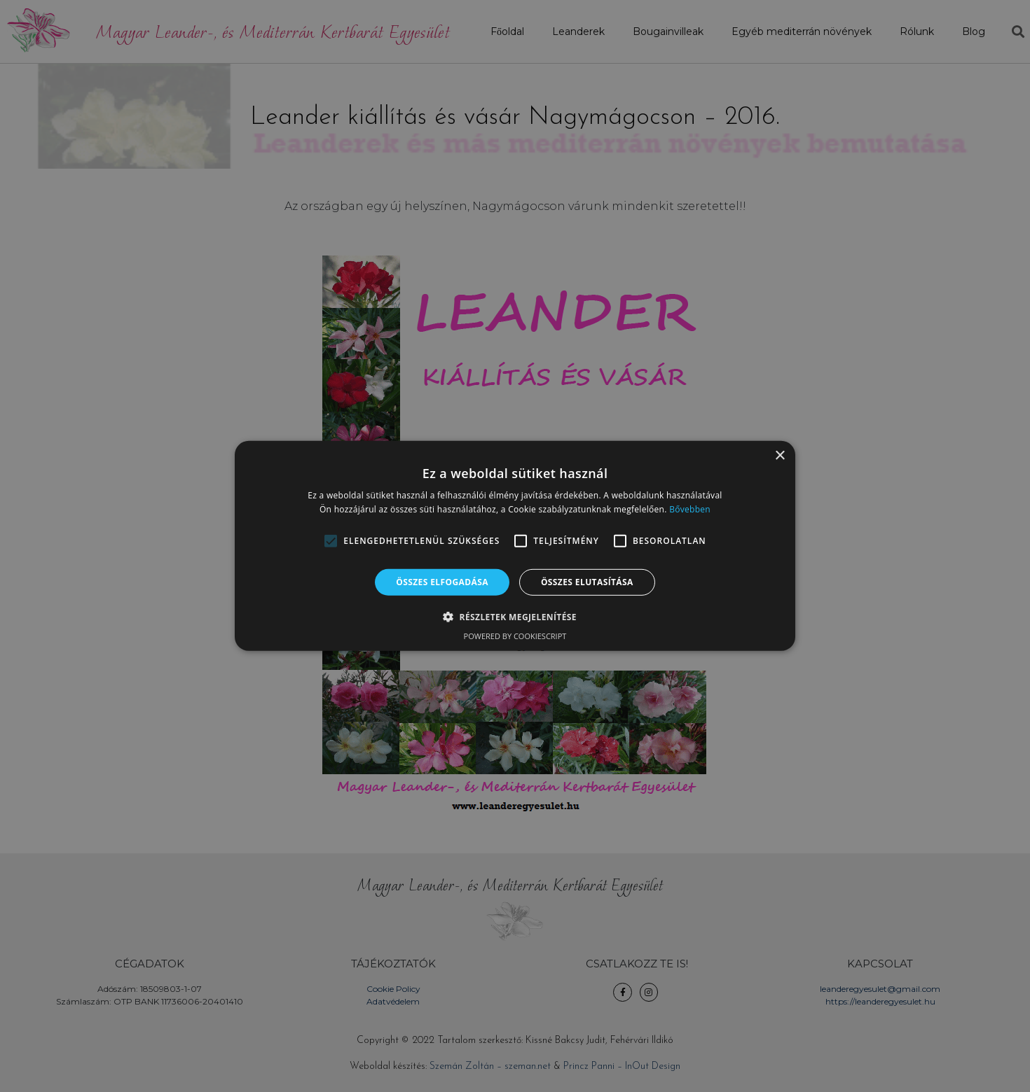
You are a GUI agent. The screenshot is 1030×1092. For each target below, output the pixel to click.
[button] (331, 541)
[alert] (515, 546)
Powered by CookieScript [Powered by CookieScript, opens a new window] (515, 636)
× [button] (779, 456)
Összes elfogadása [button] (442, 582)
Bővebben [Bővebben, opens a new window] (689, 509)
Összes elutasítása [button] (587, 582)
